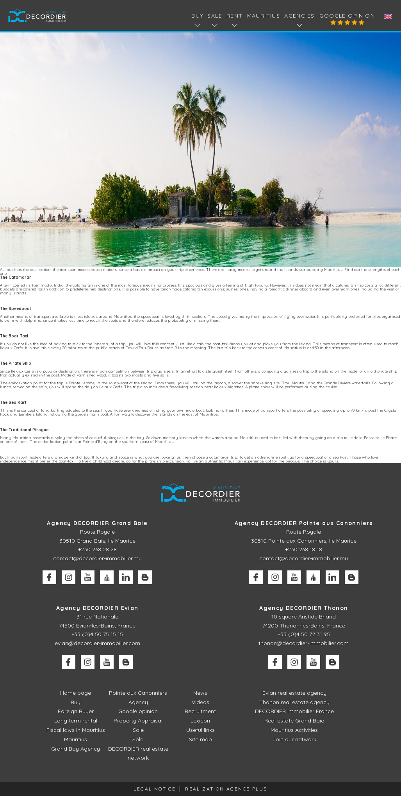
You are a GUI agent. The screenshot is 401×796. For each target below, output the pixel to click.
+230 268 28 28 (97, 549)
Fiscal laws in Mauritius (75, 729)
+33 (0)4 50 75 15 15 (97, 634)
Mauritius (263, 15)
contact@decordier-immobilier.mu (97, 558)
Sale (138, 729)
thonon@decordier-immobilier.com (303, 643)
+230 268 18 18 (303, 549)
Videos (200, 702)
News (200, 692)
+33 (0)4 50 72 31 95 (304, 634)
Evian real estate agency (294, 692)
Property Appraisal (138, 720)
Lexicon (200, 720)
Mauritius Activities (294, 729)
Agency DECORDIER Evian (97, 607)
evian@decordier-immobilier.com (97, 643)
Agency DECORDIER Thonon (303, 607)
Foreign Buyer (76, 711)
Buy (75, 702)
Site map (200, 739)
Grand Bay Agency (75, 748)
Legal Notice (155, 789)
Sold (138, 739)
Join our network (294, 739)
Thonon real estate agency (294, 702)
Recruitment (200, 711)
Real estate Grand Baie (294, 720)
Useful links (200, 729)
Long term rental (75, 720)
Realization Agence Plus (226, 789)
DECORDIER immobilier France (294, 711)
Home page (75, 692)
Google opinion (347, 15)
